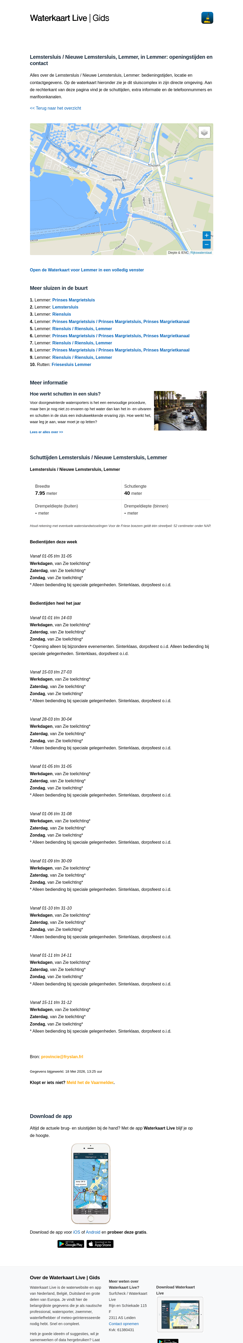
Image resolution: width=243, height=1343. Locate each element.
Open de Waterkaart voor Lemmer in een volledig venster (87, 270)
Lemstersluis (65, 307)
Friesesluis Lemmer (71, 364)
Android (93, 1232)
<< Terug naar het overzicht (55, 108)
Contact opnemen (124, 1324)
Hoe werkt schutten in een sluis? (65, 394)
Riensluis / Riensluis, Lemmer (82, 328)
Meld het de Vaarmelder (90, 1082)
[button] (204, 132)
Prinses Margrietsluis (73, 300)
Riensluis (61, 314)
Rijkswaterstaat (201, 253)
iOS (76, 1232)
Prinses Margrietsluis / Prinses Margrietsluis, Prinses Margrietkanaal (121, 321)
